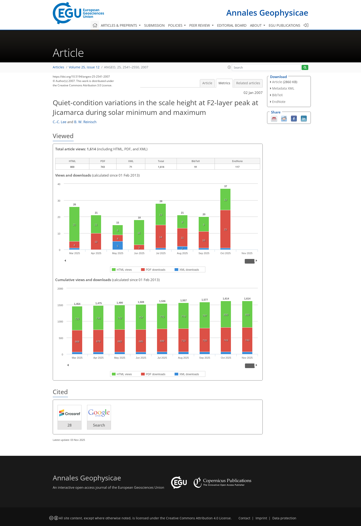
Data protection (284, 518)
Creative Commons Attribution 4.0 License (198, 518)
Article (207, 83)
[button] (229, 67)
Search (99, 425)
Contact (244, 518)
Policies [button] (175, 25)
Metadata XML (283, 88)
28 (69, 425)
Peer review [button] (200, 25)
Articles (58, 67)
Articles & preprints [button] (119, 25)
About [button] (256, 25)
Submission (154, 25)
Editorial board (232, 25)
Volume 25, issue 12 (84, 67)
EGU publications (284, 25)
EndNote (278, 101)
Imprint (261, 518)
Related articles (248, 83)
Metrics (224, 83)
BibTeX (277, 95)
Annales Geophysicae (267, 12)
